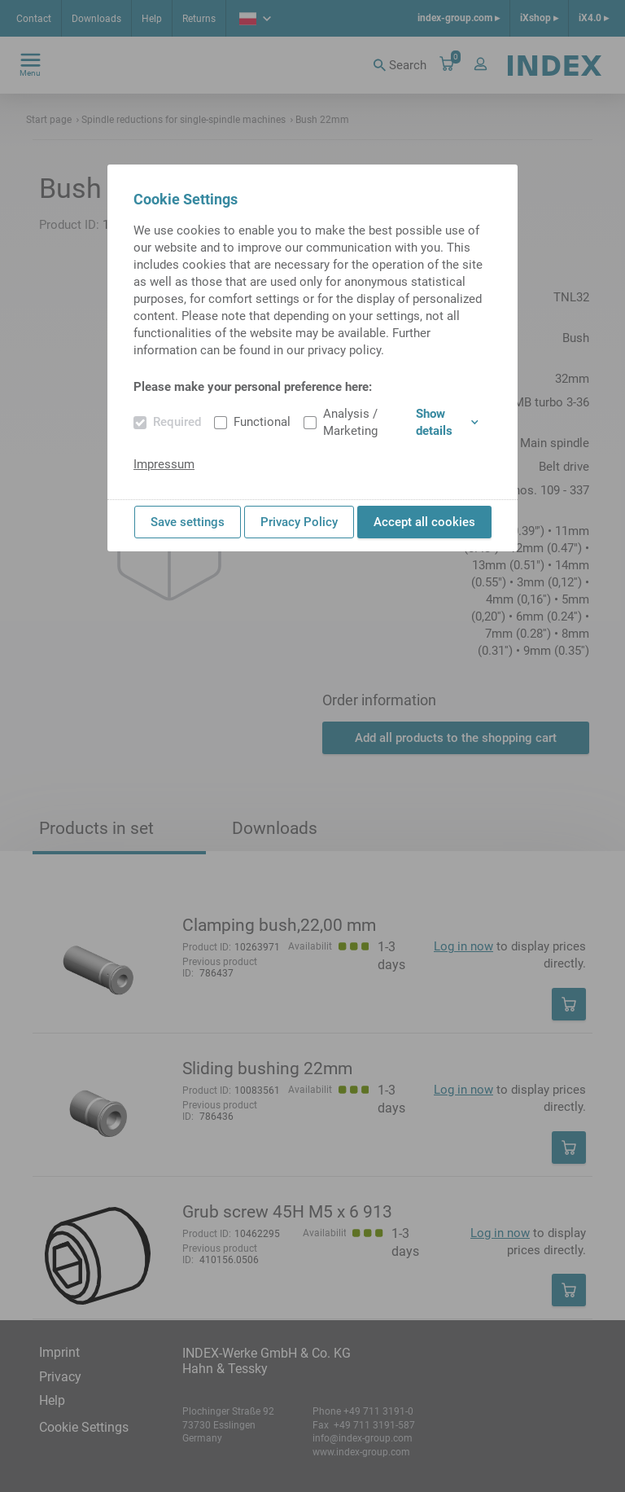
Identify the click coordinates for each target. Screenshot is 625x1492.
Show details (447, 422)
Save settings (188, 522)
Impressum (163, 464)
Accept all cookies (424, 522)
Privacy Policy (299, 522)
